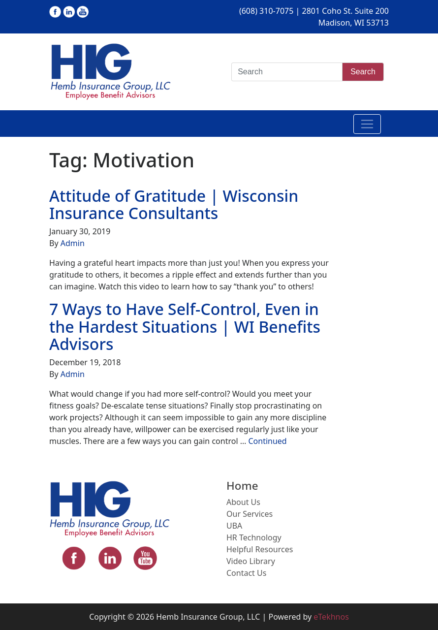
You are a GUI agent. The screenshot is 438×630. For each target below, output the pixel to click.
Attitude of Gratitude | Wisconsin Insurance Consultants (173, 204)
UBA (234, 525)
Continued (267, 441)
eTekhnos (331, 616)
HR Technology (254, 537)
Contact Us (246, 572)
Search (362, 71)
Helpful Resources (259, 549)
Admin (73, 243)
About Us (243, 502)
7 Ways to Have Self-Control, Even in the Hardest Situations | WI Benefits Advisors (184, 326)
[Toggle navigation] (367, 124)
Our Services (249, 513)
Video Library (250, 561)
